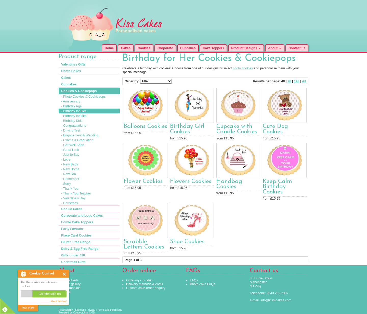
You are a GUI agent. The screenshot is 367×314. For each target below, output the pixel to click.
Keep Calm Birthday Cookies (277, 187)
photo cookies (243, 68)
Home (109, 48)
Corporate (165, 48)
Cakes (125, 48)
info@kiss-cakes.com (275, 300)
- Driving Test (70, 130)
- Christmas (69, 203)
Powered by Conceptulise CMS (77, 312)
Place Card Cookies (76, 235)
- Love (65, 159)
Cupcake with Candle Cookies (236, 129)
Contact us (297, 48)
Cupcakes (187, 48)
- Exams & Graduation (77, 140)
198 (296, 81)
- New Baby (69, 164)
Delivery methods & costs (144, 284)
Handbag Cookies (229, 184)
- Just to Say (70, 154)
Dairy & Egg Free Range (79, 249)
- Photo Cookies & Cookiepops (83, 96)
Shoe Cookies (187, 242)
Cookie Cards (71, 209)
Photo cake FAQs (202, 284)
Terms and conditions (109, 309)
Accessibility (66, 309)
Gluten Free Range (75, 242)
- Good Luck (70, 150)
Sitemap (80, 309)
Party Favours (72, 229)
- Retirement (70, 179)
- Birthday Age (71, 106)
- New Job (68, 174)
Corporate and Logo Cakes (82, 215)
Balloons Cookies (145, 126)
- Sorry (66, 184)
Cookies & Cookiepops (79, 91)
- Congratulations (73, 125)
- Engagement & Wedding (79, 135)
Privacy (91, 309)
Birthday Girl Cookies (187, 129)
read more (28, 307)
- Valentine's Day (73, 198)
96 (289, 81)
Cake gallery (71, 284)
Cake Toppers (213, 48)
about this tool (59, 301)
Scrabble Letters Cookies (144, 244)
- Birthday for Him (74, 116)
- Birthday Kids (71, 121)
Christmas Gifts (73, 262)
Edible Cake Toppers (77, 222)
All (304, 81)
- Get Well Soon (72, 145)
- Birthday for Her (73, 111)
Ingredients (70, 280)
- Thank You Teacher (76, 193)
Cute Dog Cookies (275, 129)
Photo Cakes (71, 71)
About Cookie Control (23, 274)
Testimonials (71, 288)
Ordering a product (139, 280)
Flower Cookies (143, 182)
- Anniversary (70, 101)
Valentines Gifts (73, 64)
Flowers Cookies (190, 182)
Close (64, 274)
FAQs (194, 280)
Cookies (144, 48)
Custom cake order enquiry (145, 288)
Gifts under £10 (73, 255)
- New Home (70, 169)
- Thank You (69, 188)
